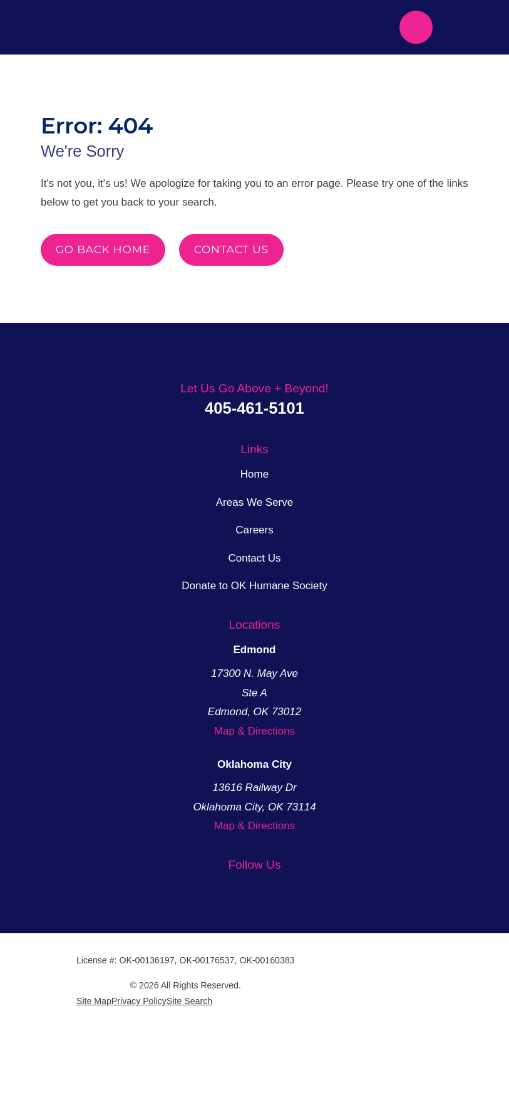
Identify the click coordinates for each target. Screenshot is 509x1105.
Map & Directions (255, 817)
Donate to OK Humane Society (254, 672)
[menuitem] (92, 1078)
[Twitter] (211, 974)
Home (255, 560)
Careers (255, 616)
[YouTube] (269, 974)
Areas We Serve (254, 588)
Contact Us (231, 281)
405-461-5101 (255, 494)
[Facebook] (240, 974)
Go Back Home (102, 281)
